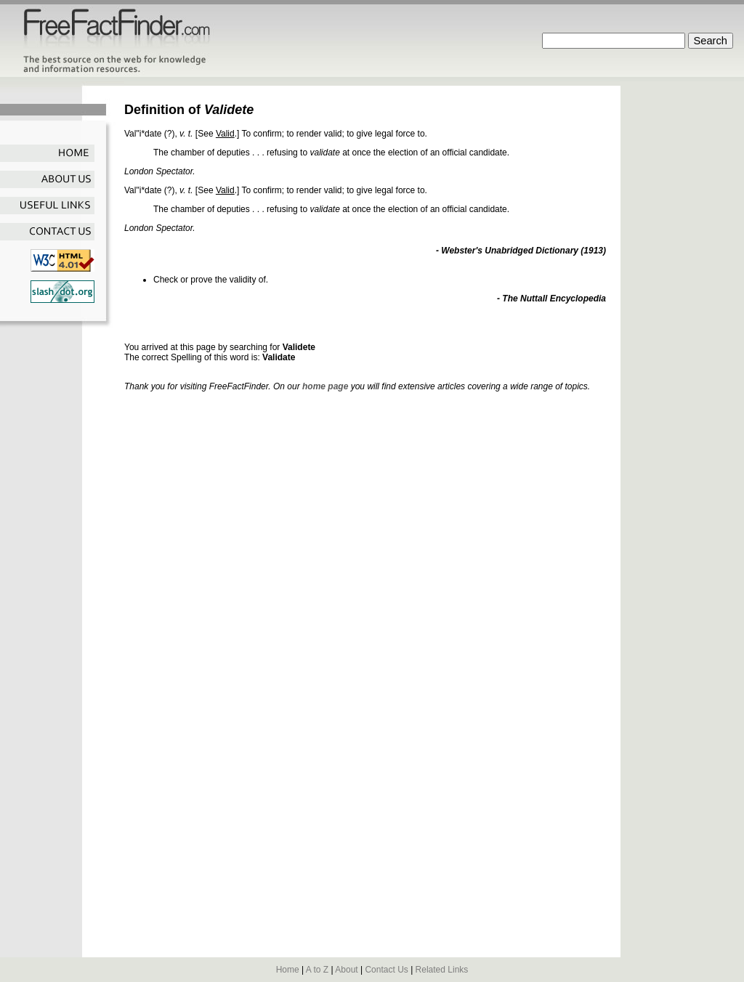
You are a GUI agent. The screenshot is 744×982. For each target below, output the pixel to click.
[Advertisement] (294, 327)
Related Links (442, 970)
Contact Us (386, 970)
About (346, 970)
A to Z (317, 970)
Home (287, 970)
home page (325, 386)
